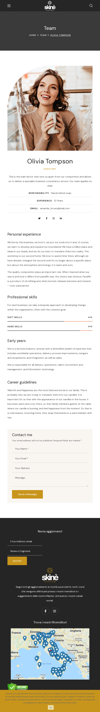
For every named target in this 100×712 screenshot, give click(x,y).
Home (32, 35)
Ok (50, 707)
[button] (91, 5)
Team (43, 35)
